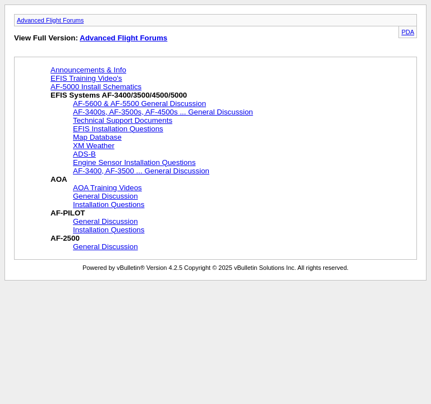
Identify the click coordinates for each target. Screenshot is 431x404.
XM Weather (93, 145)
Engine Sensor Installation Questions (134, 162)
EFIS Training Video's (86, 78)
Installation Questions (108, 204)
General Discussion (105, 196)
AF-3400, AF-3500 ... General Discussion (141, 171)
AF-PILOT (68, 213)
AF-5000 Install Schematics (96, 86)
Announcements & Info (88, 70)
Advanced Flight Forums (50, 20)
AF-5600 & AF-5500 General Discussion (139, 103)
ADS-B (84, 154)
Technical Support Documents (122, 120)
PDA (407, 32)
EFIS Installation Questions (118, 129)
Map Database (97, 137)
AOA (59, 179)
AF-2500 (65, 238)
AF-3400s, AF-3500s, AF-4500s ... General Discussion (163, 112)
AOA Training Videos (107, 187)
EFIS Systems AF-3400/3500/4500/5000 (119, 95)
